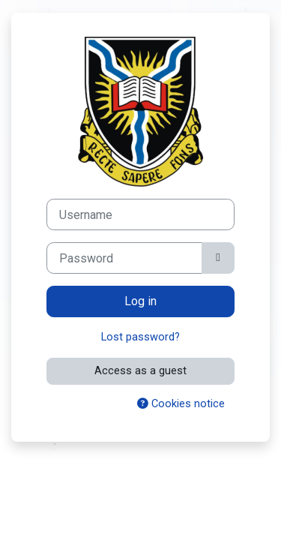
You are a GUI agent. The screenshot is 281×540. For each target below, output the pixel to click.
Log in (140, 301)
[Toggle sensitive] (218, 258)
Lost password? (140, 337)
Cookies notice (181, 403)
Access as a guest (140, 370)
